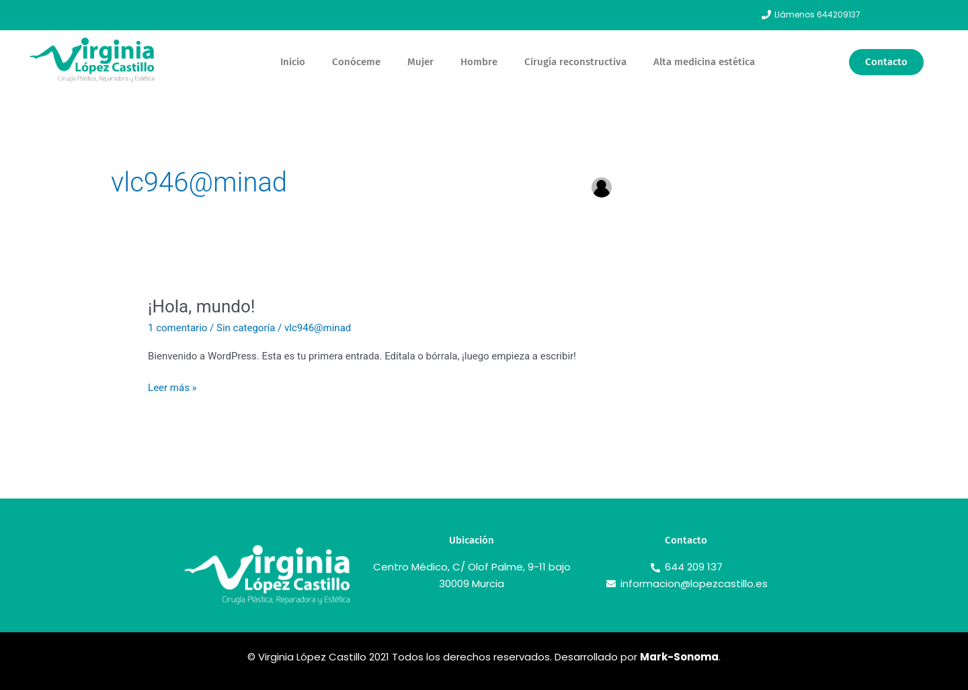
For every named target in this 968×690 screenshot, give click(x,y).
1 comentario (177, 328)
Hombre (478, 62)
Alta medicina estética (704, 62)
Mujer (420, 62)
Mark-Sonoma (679, 657)
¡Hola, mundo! (201, 306)
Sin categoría (245, 328)
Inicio (292, 62)
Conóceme (356, 62)
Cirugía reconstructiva (575, 62)
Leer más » (172, 387)
